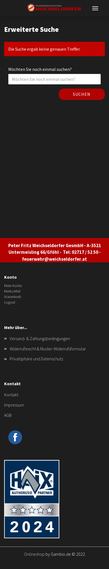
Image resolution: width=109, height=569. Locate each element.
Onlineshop (34, 554)
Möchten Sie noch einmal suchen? (40, 69)
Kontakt (11, 394)
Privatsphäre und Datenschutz (36, 358)
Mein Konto (13, 285)
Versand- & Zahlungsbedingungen (40, 338)
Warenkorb (12, 296)
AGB (8, 415)
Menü (95, 8)
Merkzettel (12, 291)
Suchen (82, 94)
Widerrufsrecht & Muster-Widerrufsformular (48, 348)
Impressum (14, 405)
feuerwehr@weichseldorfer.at (54, 259)
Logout (9, 302)
